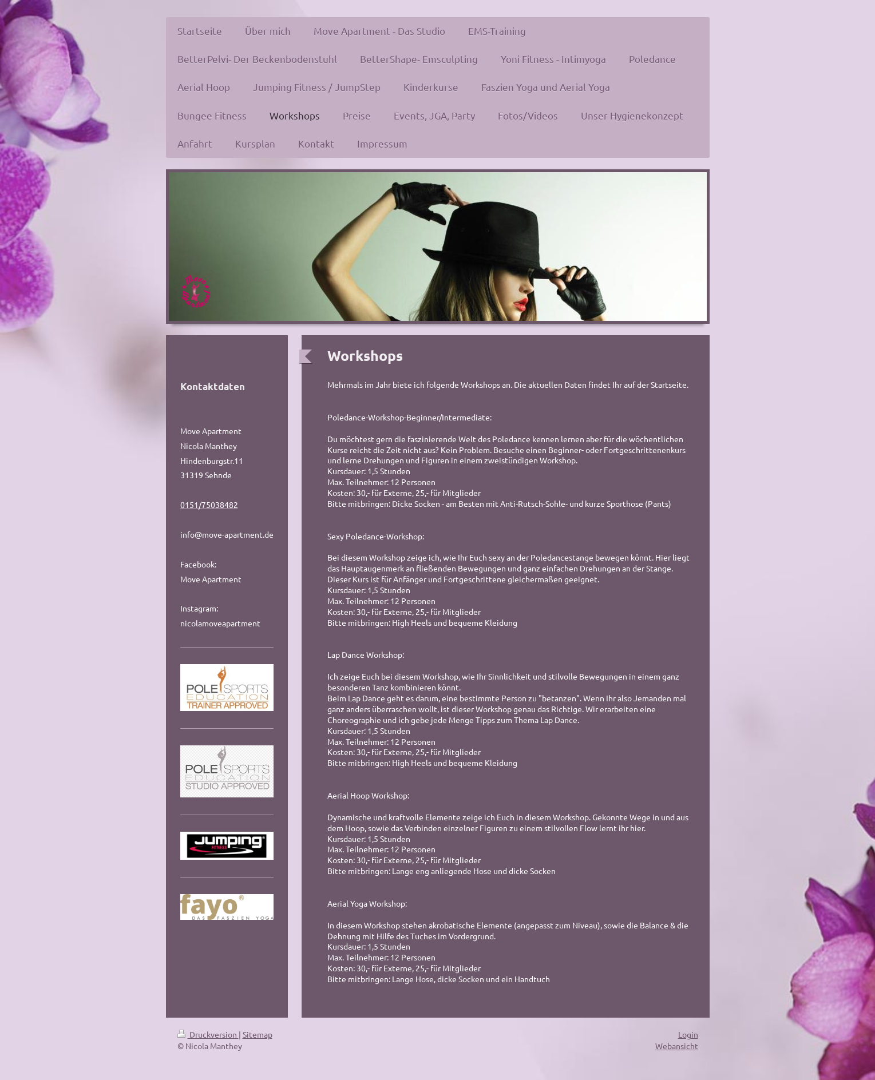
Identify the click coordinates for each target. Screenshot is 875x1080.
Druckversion (208, 1034)
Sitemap (257, 1034)
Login (688, 1034)
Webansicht (676, 1046)
